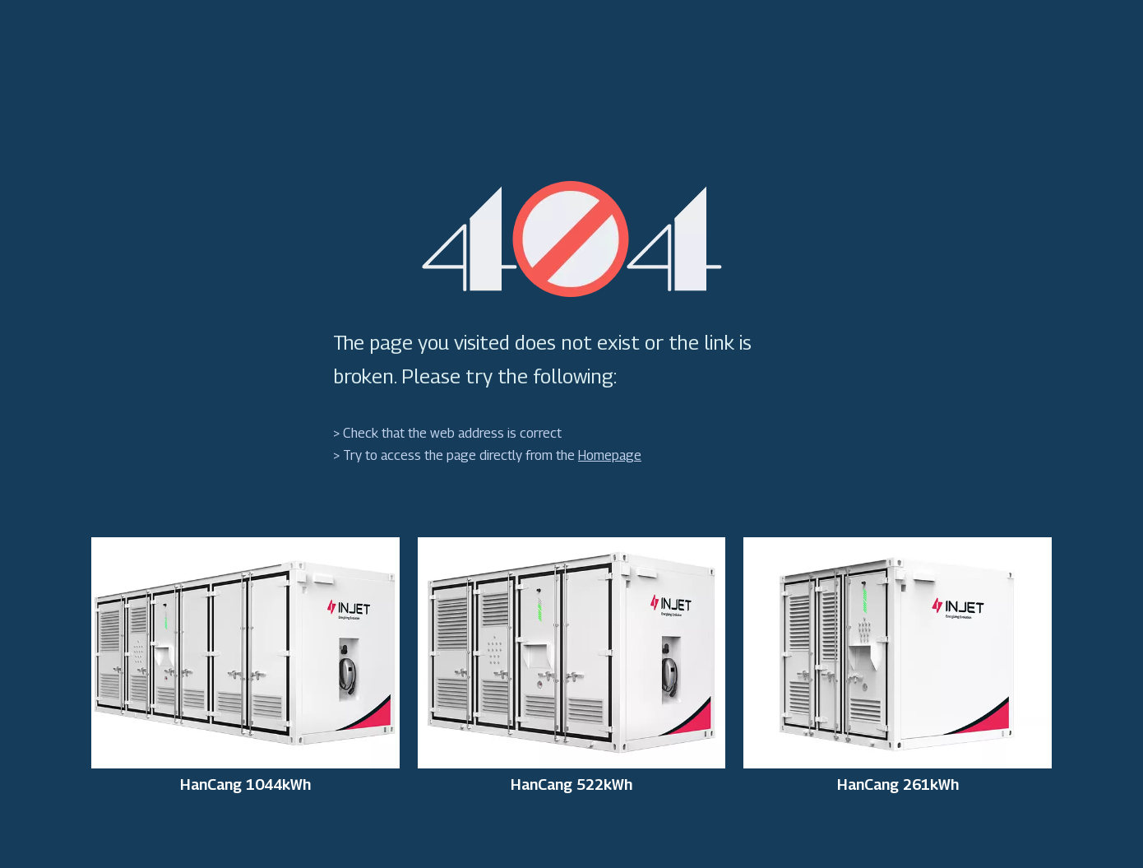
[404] (572, 239)
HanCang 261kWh (898, 785)
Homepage (609, 455)
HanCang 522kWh (571, 785)
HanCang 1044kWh (245, 785)
